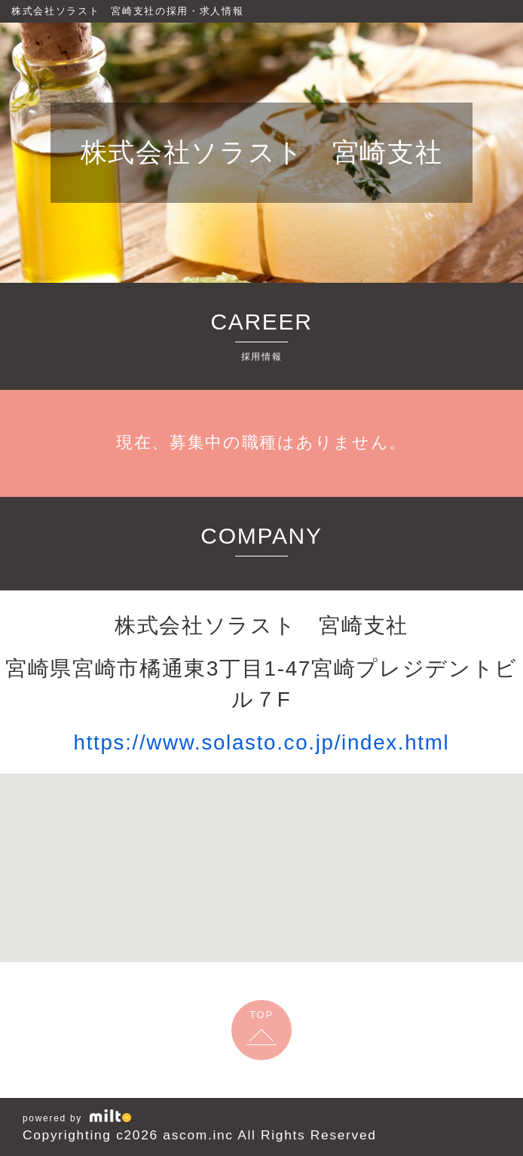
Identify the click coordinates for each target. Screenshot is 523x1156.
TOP (261, 1014)
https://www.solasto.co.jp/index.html (262, 742)
